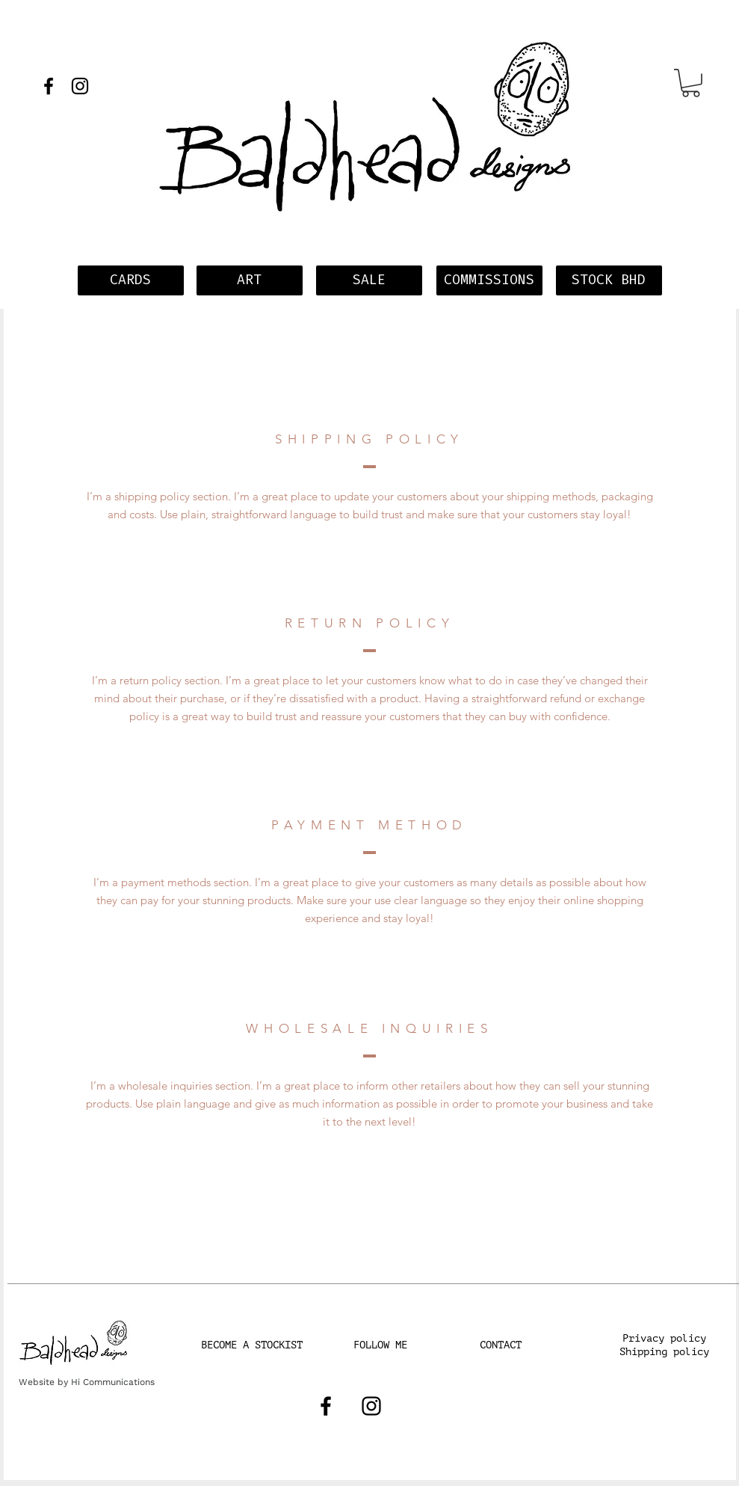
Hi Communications (113, 1382)
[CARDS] (131, 280)
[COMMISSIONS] (489, 280)
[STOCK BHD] (609, 280)
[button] (691, 83)
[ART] (250, 280)
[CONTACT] (500, 1345)
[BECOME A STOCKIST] (252, 1345)
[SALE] (369, 280)
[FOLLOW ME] (380, 1345)
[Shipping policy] (664, 1352)
